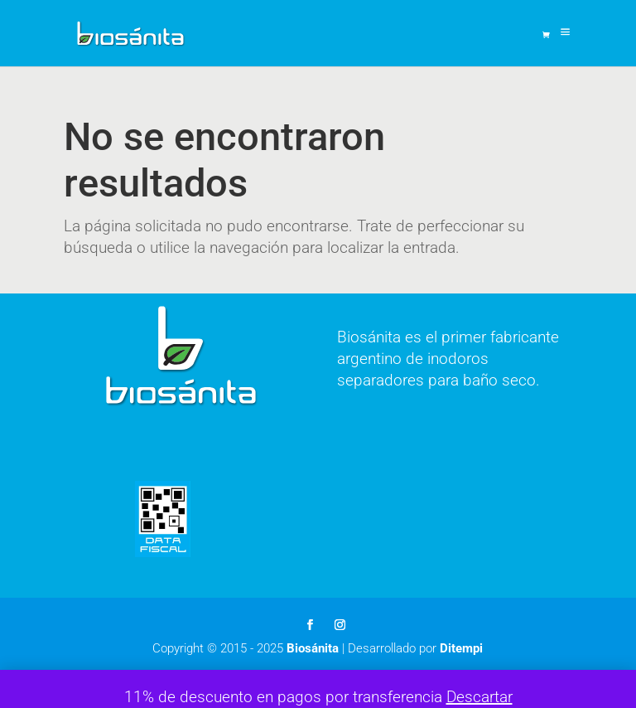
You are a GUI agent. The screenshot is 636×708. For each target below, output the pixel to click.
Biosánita (313, 648)
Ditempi (461, 648)
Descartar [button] (479, 696)
